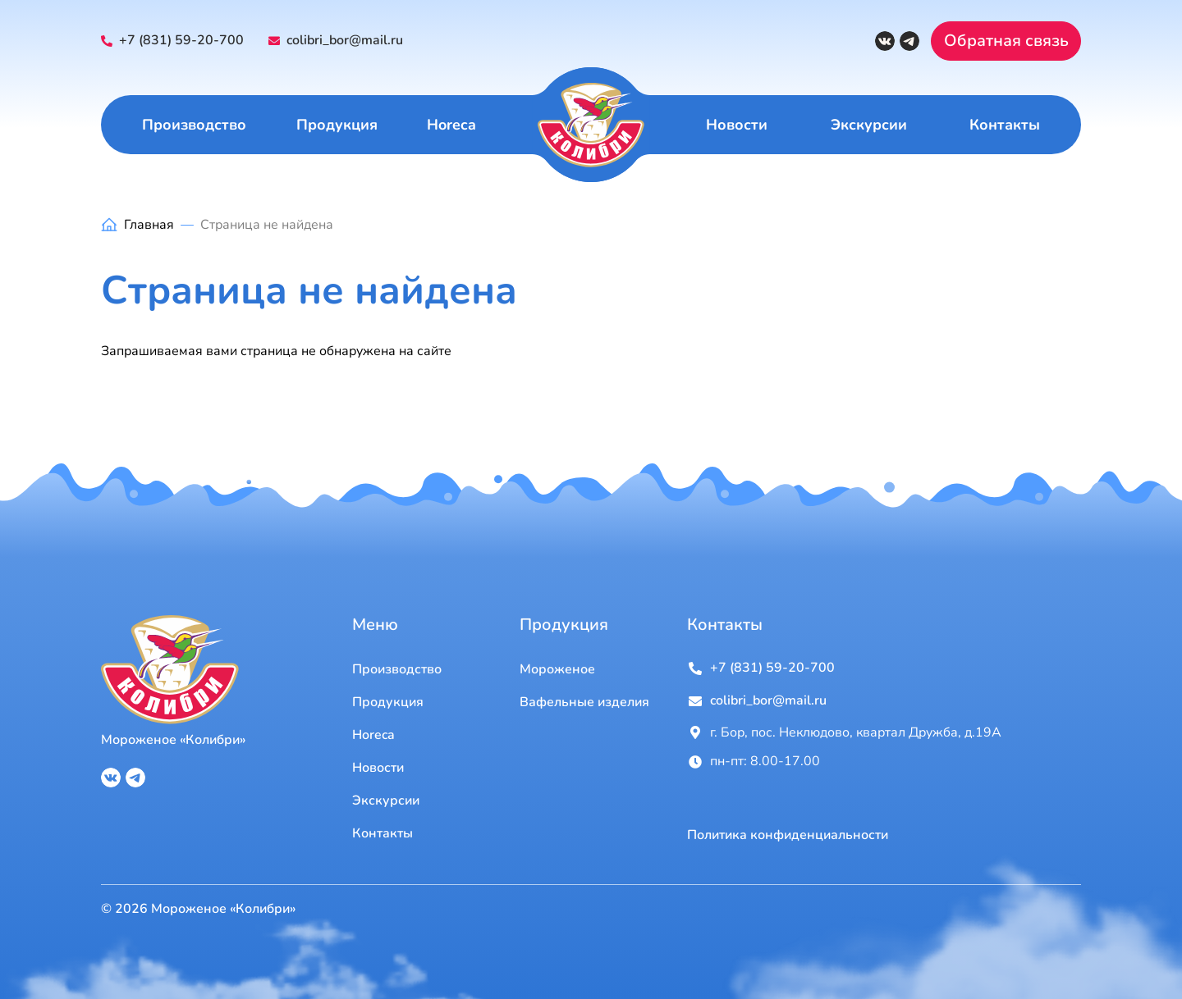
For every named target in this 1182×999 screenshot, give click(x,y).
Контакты (1004, 125)
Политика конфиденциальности (787, 835)
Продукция (337, 125)
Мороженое (557, 669)
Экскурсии (869, 125)
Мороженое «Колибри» (173, 740)
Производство (194, 125)
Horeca (451, 125)
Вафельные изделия (584, 702)
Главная (149, 225)
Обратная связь (1006, 41)
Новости (736, 125)
